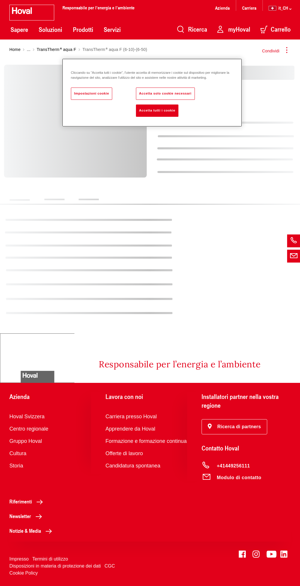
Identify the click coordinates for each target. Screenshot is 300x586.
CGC (110, 565)
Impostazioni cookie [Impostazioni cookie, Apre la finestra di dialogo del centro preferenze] (91, 93)
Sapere (19, 29)
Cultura (17, 453)
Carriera (249, 7)
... (28, 49)
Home (15, 49)
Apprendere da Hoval (130, 429)
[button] (234, 426)
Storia (16, 466)
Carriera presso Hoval (131, 416)
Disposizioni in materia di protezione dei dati (55, 565)
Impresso (19, 558)
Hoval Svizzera (27, 416)
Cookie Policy (23, 572)
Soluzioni (50, 29)
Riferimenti (27, 501)
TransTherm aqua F (56, 49)
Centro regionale (28, 429)
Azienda (222, 7)
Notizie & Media (32, 530)
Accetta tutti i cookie (157, 110)
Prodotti (83, 29)
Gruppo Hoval (25, 441)
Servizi (112, 29)
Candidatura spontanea (132, 466)
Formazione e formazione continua (146, 441)
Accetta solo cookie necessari (165, 93)
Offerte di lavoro (124, 453)
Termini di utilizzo (50, 558)
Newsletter (27, 516)
